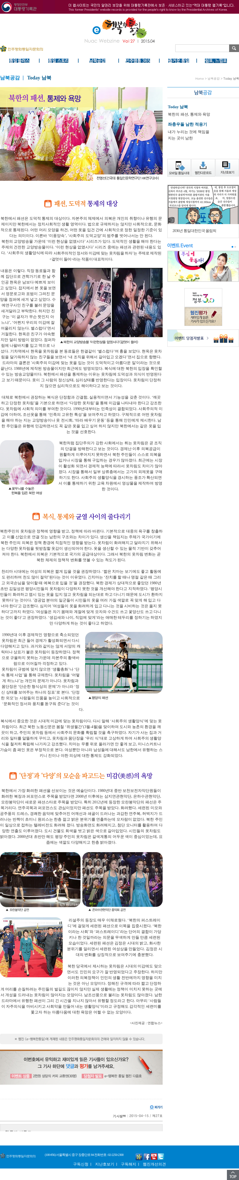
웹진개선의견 (154, 1164)
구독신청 (80, 1164)
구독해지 (128, 1164)
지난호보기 (104, 1164)
